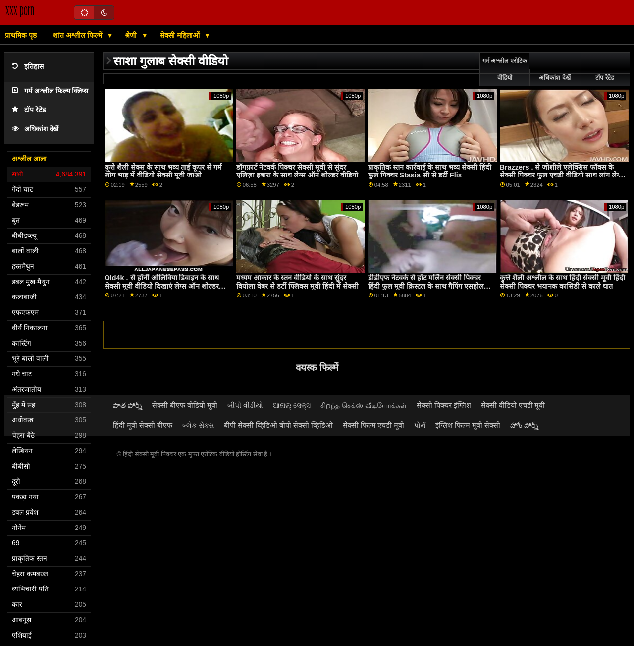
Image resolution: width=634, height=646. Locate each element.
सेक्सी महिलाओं (181, 35)
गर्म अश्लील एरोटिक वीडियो (504, 69)
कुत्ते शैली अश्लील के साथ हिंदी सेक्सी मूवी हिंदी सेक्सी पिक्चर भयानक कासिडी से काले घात (562, 282)
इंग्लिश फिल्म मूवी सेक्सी (467, 425)
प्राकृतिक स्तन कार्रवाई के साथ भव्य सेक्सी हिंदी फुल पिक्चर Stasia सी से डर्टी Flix (429, 171)
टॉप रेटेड (29, 110)
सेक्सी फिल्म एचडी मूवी (374, 425)
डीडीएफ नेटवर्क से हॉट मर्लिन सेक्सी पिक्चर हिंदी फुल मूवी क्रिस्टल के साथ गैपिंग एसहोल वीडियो (426, 286)
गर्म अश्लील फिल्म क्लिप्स (50, 91)
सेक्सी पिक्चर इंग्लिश (444, 405)
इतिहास (28, 66)
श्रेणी (132, 35)
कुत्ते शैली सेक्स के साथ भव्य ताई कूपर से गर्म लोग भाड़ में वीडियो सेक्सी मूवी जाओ (163, 171)
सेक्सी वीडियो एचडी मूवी (513, 405)
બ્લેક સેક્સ (198, 425)
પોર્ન (419, 425)
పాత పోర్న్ (127, 405)
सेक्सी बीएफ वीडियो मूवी (184, 405)
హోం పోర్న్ (524, 425)
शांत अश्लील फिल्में (78, 35)
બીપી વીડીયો (245, 405)
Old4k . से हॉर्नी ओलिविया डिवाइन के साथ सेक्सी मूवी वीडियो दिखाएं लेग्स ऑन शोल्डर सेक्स (162, 286)
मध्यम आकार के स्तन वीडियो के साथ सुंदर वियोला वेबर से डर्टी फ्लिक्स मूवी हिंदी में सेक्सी (297, 282)
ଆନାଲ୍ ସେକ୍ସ (292, 405)
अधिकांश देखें (35, 129)
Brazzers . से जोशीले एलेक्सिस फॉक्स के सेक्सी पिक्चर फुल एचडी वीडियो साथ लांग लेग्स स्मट (562, 175)
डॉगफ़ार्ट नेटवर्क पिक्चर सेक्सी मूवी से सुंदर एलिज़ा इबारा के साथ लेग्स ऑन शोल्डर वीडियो (297, 171)
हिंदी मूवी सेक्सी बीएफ (142, 425)
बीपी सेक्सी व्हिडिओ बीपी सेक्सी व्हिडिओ (278, 425)
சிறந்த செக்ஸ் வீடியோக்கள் (363, 405)
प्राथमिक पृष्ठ (21, 35)
